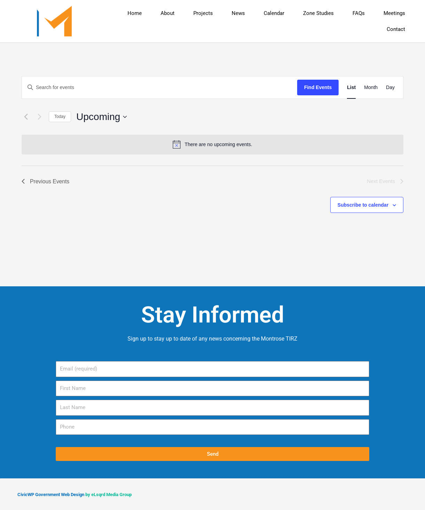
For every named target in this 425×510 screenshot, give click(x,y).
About (168, 13)
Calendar (274, 13)
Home (135, 13)
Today (59, 116)
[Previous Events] (26, 117)
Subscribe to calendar (363, 205)
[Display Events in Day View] (390, 87)
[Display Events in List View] (351, 87)
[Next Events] (39, 117)
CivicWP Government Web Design (50, 494)
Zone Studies (318, 13)
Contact (396, 29)
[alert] (212, 144)
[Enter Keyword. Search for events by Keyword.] (159, 87)
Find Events (318, 87)
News (238, 13)
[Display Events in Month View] (371, 87)
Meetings (394, 13)
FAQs (359, 13)
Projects (203, 13)
